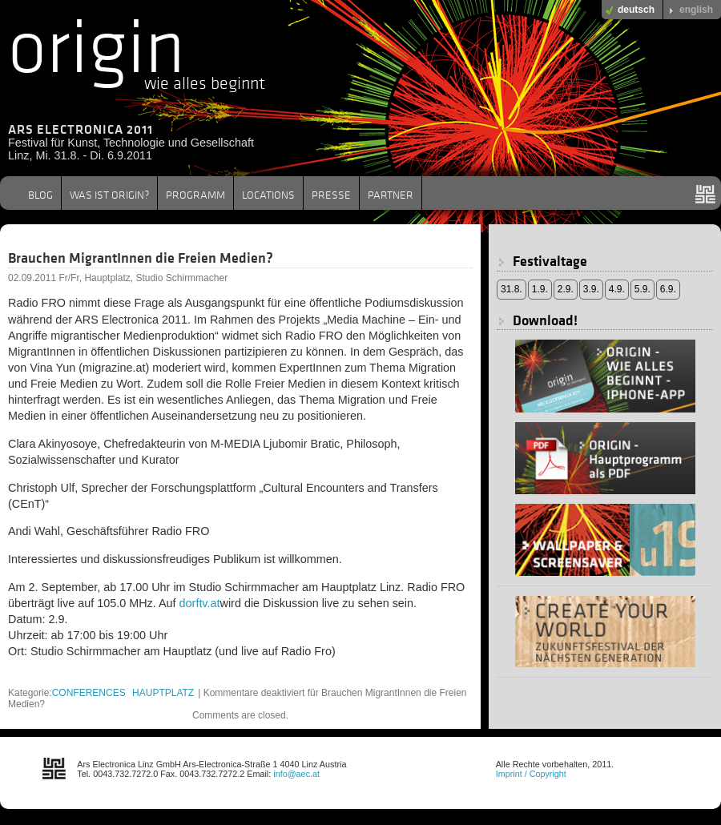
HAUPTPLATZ (163, 692)
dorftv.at (199, 603)
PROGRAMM (195, 194)
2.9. (566, 289)
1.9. (540, 289)
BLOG (40, 194)
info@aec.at (296, 774)
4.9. (617, 289)
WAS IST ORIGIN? (109, 194)
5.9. (642, 289)
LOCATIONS (268, 194)
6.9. (668, 289)
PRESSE (331, 194)
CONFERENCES (89, 692)
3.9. (591, 289)
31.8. (511, 289)
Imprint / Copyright (531, 774)
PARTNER (390, 194)
